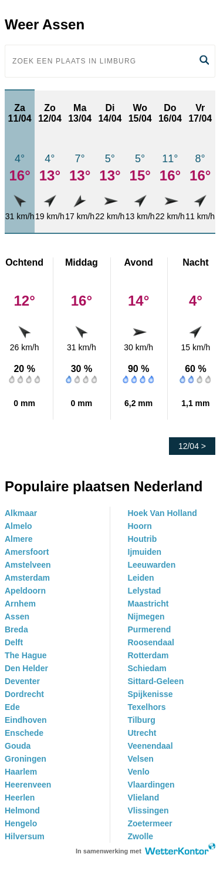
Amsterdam (27, 577)
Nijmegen (146, 616)
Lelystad (144, 590)
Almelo (18, 526)
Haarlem (21, 771)
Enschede (24, 733)
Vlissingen (148, 810)
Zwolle (141, 836)
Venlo (139, 771)
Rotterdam (148, 655)
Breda (16, 629)
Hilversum (25, 836)
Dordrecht (24, 694)
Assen (17, 616)
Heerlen (20, 797)
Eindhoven (26, 720)
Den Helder (26, 668)
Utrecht (142, 733)
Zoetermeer (150, 823)
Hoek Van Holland (162, 513)
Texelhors (147, 707)
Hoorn (140, 526)
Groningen (25, 758)
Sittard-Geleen (156, 681)
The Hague (26, 655)
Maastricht (148, 603)
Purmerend (149, 629)
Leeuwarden (152, 565)
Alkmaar (21, 513)
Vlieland (144, 797)
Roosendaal (151, 642)
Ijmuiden (145, 552)
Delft (14, 642)
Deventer (22, 681)
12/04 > (192, 446)
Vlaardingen (151, 784)
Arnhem (20, 603)
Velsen (141, 758)
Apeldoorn (25, 590)
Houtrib (142, 539)
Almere (18, 539)
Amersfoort (27, 552)
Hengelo (21, 823)
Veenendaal (150, 746)
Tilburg (141, 720)
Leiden (141, 577)
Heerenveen (28, 784)
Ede (12, 707)
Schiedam (147, 668)
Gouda (18, 746)
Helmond (22, 810)
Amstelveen (28, 565)
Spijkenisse (150, 694)
